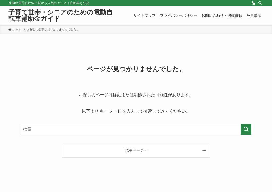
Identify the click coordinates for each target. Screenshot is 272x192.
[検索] (260, 3)
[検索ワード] (136, 129)
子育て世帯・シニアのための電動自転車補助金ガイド (60, 15)
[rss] (253, 3)
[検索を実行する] (246, 129)
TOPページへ (136, 150)
